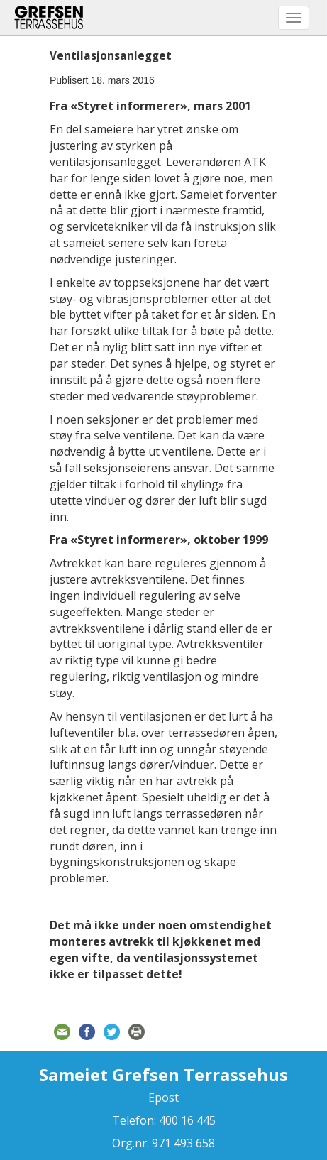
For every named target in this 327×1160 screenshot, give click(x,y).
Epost (163, 1097)
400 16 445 (186, 1120)
